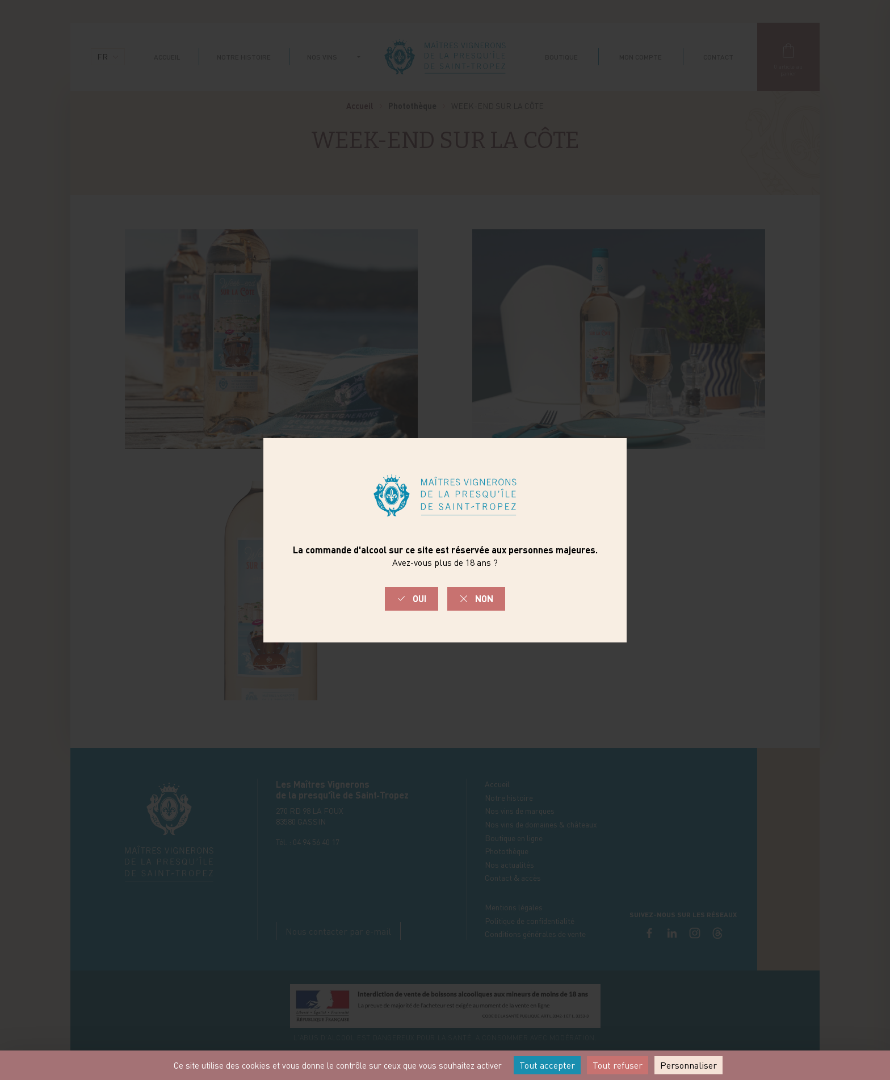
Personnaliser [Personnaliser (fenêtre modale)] (688, 1065)
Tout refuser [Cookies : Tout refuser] (618, 1065)
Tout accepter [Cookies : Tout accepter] (547, 1065)
